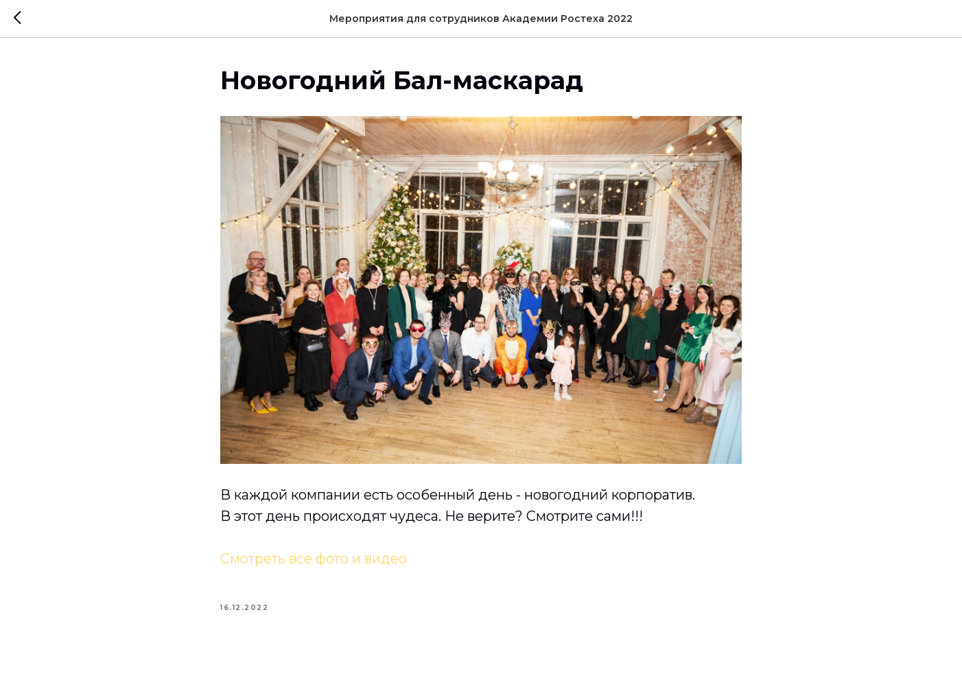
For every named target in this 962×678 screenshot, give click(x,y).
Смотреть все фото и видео (313, 558)
